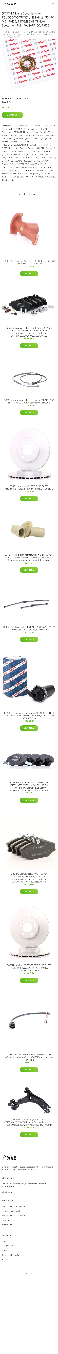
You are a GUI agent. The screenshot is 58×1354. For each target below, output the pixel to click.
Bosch (27, 98)
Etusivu (5, 29)
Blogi (4, 1241)
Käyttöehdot (7, 1250)
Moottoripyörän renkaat (12, 1211)
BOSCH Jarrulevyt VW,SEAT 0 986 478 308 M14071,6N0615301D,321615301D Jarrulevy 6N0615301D (29, 487)
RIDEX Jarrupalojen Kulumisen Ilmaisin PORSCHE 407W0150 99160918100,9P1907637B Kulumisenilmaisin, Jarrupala (29, 1057)
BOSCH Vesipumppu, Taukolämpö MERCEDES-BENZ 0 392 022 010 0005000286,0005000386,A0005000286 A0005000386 (29, 716)
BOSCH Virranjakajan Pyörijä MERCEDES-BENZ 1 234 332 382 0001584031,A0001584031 (29, 262)
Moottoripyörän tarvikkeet (13, 1215)
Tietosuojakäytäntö (10, 1255)
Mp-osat (5, 1220)
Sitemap (5, 1259)
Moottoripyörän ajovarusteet (15, 1206)
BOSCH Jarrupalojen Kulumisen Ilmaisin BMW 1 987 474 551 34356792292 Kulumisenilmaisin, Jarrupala (29, 401)
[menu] (53, 4)
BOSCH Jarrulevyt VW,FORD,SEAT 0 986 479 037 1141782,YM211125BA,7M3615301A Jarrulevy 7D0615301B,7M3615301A (29, 968)
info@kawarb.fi (8, 1192)
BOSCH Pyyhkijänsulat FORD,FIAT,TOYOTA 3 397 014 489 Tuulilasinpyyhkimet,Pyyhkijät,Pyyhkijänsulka (29, 628)
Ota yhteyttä (7, 1245)
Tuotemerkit (18, 98)
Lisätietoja (12, 115)
